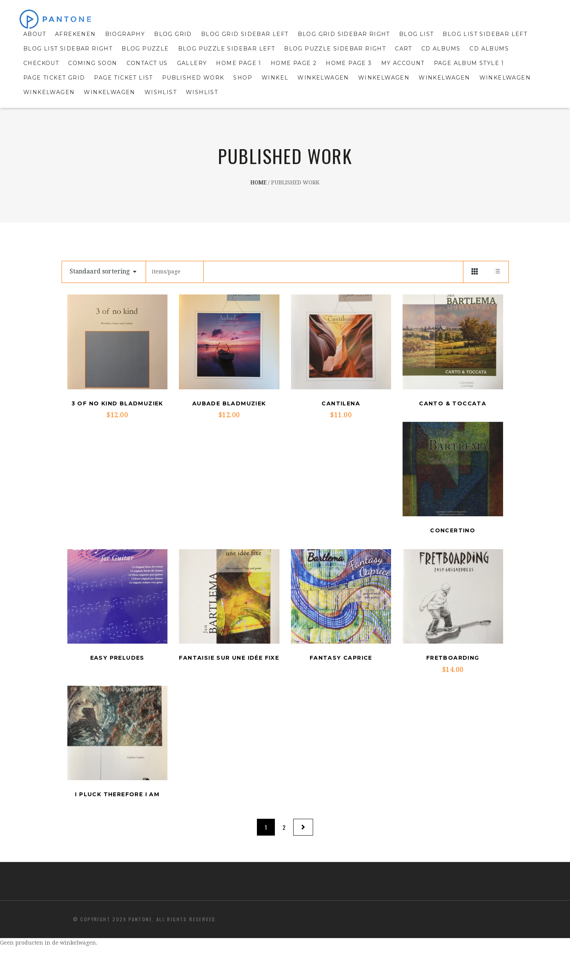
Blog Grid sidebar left (245, 34)
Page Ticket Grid (54, 77)
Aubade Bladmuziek (229, 403)
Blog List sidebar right (67, 48)
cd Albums (489, 48)
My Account (403, 63)
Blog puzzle (145, 48)
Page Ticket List (123, 77)
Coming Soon (92, 63)
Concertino (452, 530)
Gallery (192, 63)
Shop (242, 77)
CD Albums (441, 48)
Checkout (41, 63)
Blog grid (173, 34)
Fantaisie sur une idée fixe (229, 657)
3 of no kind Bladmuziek (117, 403)
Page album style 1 (469, 63)
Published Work (193, 77)
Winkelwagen (323, 77)
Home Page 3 (349, 63)
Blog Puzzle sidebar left (226, 48)
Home (258, 183)
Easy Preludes (117, 657)
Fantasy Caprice (341, 657)
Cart (403, 48)
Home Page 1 (238, 63)
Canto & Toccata (452, 403)
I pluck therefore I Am (117, 794)
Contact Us (147, 63)
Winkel (274, 77)
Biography (125, 34)
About (34, 34)
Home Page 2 (294, 63)
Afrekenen (75, 34)
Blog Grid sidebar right (344, 34)
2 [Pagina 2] (284, 827)
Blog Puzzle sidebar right (335, 48)
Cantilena (341, 403)
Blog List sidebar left (485, 34)
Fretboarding (452, 657)
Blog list (416, 34)
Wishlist (161, 92)
